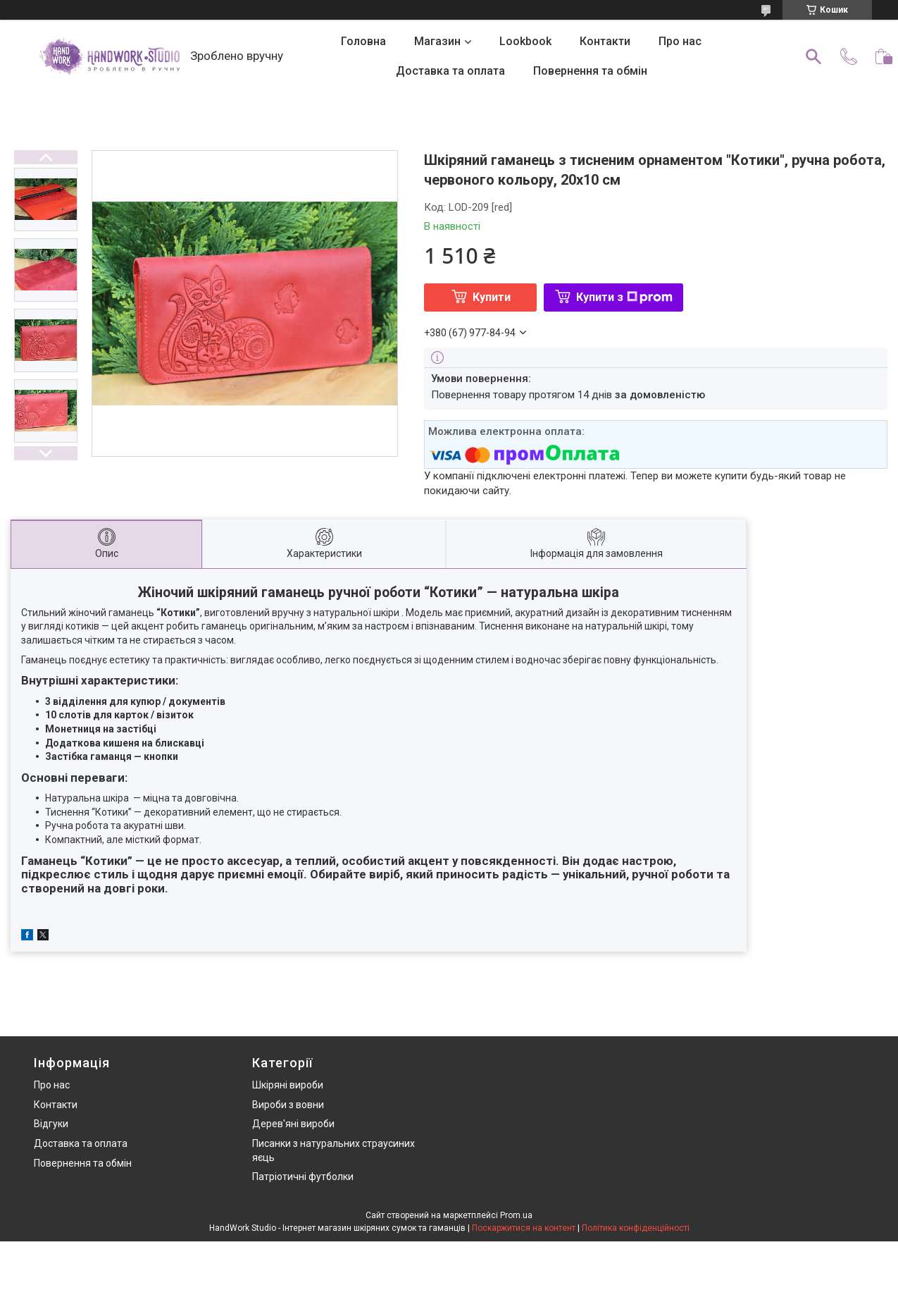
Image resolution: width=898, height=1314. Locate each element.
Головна (363, 41)
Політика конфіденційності (636, 1228)
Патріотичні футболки (303, 1176)
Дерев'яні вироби (293, 1123)
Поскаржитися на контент (523, 1228)
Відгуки (51, 1123)
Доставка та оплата (450, 71)
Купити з (624, 297)
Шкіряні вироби (287, 1085)
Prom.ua (516, 1215)
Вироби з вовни (288, 1104)
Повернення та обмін (590, 71)
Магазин (437, 41)
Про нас (680, 41)
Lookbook (525, 41)
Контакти (605, 41)
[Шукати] (813, 56)
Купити (492, 297)
